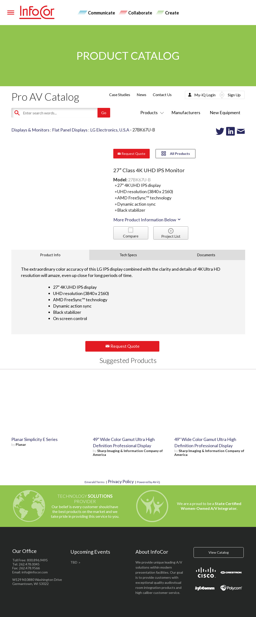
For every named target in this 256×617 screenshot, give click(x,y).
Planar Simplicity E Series (34, 439)
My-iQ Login (205, 94)
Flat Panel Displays (70, 129)
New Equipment (225, 112)
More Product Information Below (147, 219)
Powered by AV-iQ (148, 482)
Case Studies (119, 94)
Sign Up (234, 94)
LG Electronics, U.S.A (109, 129)
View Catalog (219, 552)
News (141, 94)
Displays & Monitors (30, 129)
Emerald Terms (95, 482)
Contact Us (162, 94)
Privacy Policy (121, 481)
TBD (73, 562)
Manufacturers (185, 112)
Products (151, 112)
